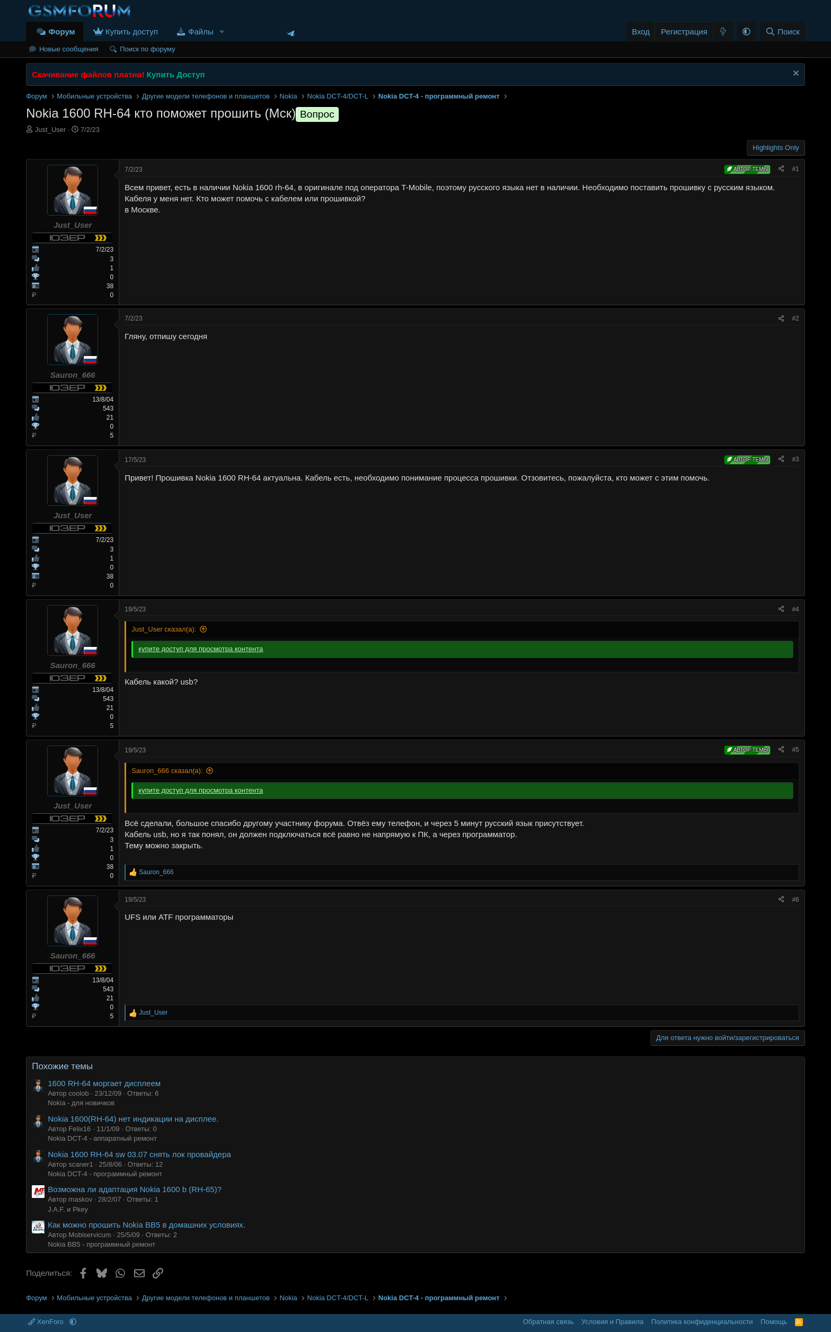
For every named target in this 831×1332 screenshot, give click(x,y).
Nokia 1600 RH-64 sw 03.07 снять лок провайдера (139, 1154)
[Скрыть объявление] (794, 74)
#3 (795, 459)
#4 (795, 609)
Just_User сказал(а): (163, 629)
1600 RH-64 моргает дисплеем (104, 1083)
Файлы (201, 31)
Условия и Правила (612, 1322)
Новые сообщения (69, 49)
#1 (795, 169)
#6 (795, 899)
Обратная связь (548, 1322)
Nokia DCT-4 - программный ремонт (105, 1174)
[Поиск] (782, 31)
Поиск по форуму (147, 49)
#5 (795, 749)
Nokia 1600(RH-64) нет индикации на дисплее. (133, 1118)
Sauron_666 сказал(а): (166, 771)
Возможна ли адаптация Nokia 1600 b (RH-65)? (135, 1189)
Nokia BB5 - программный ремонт (101, 1244)
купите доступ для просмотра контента (200, 649)
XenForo (46, 1322)
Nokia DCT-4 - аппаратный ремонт (102, 1138)
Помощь (774, 1322)
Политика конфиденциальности (702, 1322)
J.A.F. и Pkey (68, 1209)
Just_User (50, 130)
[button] (222, 31)
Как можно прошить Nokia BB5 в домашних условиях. (146, 1224)
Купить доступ (131, 31)
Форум (61, 31)
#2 (795, 318)
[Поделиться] (781, 169)
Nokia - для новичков (81, 1103)
